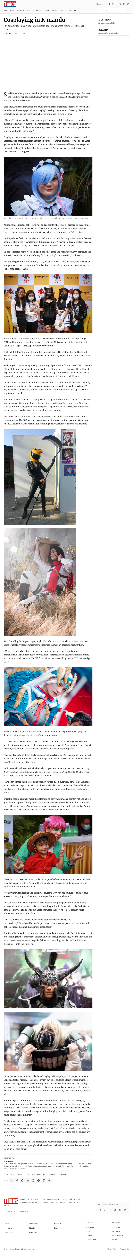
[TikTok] (127, 4)
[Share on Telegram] (38, 1180)
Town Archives (117, 1236)
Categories (90, 1228)
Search (114, 1240)
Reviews (54, 10)
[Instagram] (120, 4)
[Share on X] (11, 1180)
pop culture (62, 1174)
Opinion (38, 10)
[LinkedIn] (124, 4)
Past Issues (116, 1228)
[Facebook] (109, 4)
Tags (88, 1232)
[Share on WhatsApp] (33, 1180)
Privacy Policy (112, 1249)
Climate (46, 10)
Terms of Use (124, 1249)
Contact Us (24, 1212)
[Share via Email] (49, 1180)
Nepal (34, 1174)
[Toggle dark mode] (128, 10)
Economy (63, 10)
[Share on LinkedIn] (27, 1180)
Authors (89, 1236)
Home (6, 10)
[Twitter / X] (113, 4)
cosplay (45, 1174)
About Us (10, 1212)
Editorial (30, 10)
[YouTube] (117, 4)
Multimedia (21, 10)
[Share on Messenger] (22, 1180)
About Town (73, 10)
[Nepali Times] (11, 1201)
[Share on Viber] (44, 1180)
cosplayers (53, 1174)
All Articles (116, 1232)
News (12, 10)
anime (39, 1174)
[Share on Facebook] (17, 1180)
